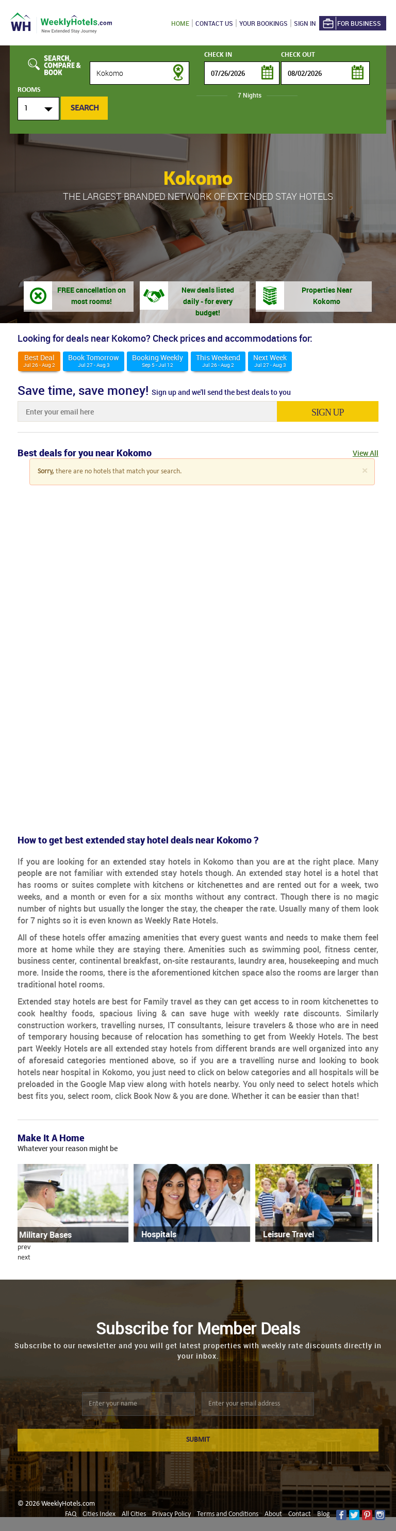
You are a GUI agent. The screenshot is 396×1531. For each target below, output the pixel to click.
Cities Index (99, 1514)
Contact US (214, 23)
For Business (351, 23)
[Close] (364, 471)
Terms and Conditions (227, 1514)
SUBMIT (198, 1440)
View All (365, 453)
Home (180, 23)
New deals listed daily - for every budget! (208, 301)
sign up (330, 412)
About (273, 1514)
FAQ (70, 1514)
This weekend (218, 361)
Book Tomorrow (93, 361)
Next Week (270, 361)
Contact (299, 1514)
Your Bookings (263, 23)
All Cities (134, 1514)
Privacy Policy (171, 1514)
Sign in (305, 23)
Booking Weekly (157, 361)
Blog (323, 1514)
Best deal (39, 361)
